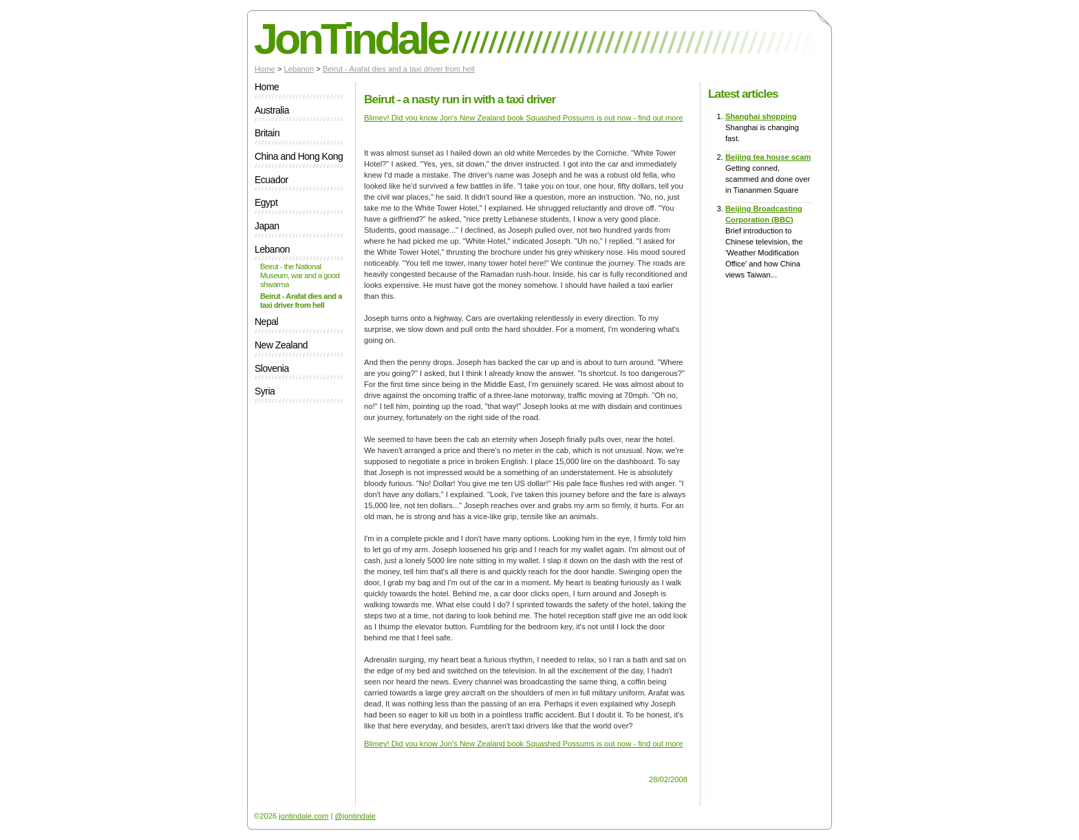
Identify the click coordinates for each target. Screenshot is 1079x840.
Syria (265, 391)
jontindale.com (303, 816)
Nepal (266, 322)
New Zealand (281, 345)
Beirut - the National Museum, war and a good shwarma (299, 275)
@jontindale (355, 816)
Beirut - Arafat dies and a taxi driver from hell (399, 69)
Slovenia (272, 369)
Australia (272, 110)
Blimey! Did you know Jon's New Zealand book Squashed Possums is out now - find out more (523, 118)
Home (265, 69)
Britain (267, 133)
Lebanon (299, 69)
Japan (267, 226)
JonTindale (350, 38)
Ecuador (271, 180)
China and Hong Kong (299, 156)
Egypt (266, 203)
